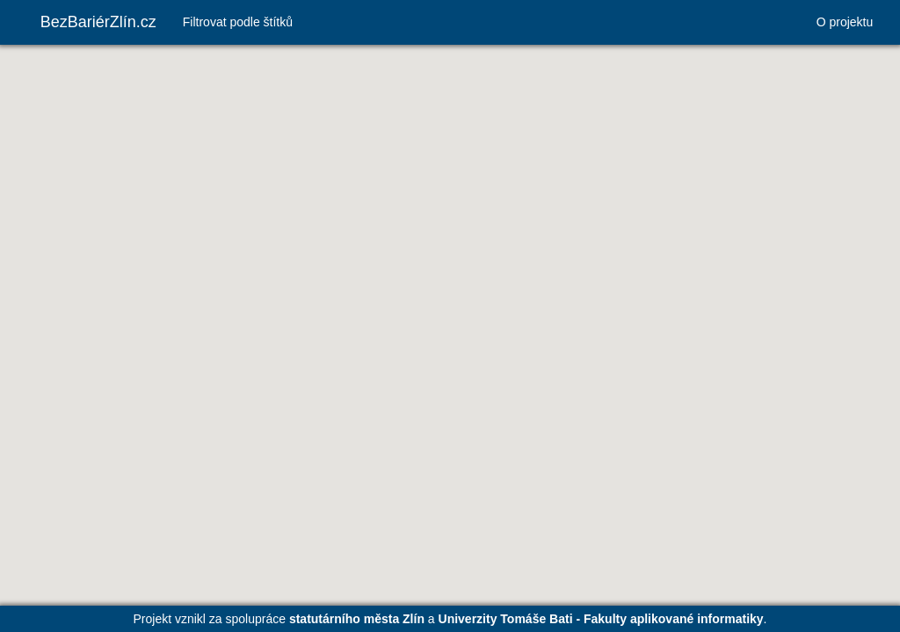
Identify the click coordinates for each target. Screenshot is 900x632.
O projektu (845, 22)
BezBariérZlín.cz (98, 22)
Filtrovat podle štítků (238, 22)
